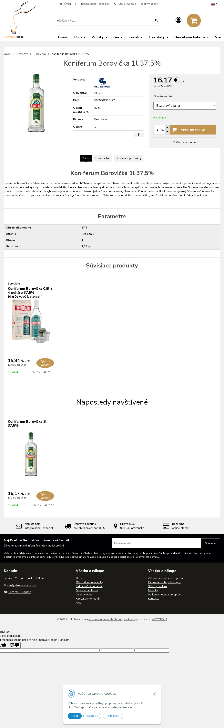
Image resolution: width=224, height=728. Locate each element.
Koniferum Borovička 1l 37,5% (27, 423)
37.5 (84, 227)
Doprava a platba (87, 590)
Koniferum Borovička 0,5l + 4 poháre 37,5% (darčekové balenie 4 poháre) (30, 294)
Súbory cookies (157, 586)
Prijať (75, 715)
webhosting (130, 619)
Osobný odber (85, 594)
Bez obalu (88, 234)
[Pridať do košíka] (184, 130)
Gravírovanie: (163, 96)
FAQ (78, 603)
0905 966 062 (127, 4)
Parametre (102, 158)
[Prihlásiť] (178, 20)
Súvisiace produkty (128, 158)
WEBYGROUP (159, 619)
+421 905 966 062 (19, 592)
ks (162, 130)
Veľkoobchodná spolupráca (165, 594)
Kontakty (153, 599)
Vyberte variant (45, 363)
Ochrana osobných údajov (164, 582)
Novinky (153, 590)
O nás (79, 578)
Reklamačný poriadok (89, 586)
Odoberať (210, 543)
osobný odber (149, 4)
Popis (86, 158)
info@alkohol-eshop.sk (95, 4)
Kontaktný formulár (88, 599)
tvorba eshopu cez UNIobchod (105, 619)
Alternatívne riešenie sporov (165, 578)
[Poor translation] (14, 645)
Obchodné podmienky (89, 582)
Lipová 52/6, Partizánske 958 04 (24, 578)
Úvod (67, 4)
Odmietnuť (113, 715)
